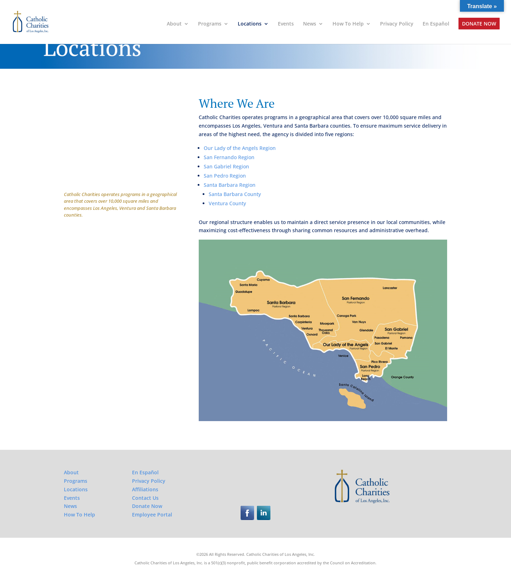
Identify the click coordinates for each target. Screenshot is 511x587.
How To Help (348, 24)
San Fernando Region (229, 157)
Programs (209, 24)
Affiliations (145, 489)
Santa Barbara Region (230, 184)
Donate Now (479, 24)
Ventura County (227, 203)
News (309, 24)
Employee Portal (152, 514)
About (174, 24)
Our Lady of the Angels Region (240, 148)
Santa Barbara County (235, 194)
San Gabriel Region (226, 166)
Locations (250, 24)
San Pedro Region (225, 175)
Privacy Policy (396, 24)
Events (286, 24)
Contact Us (145, 497)
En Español (436, 24)
